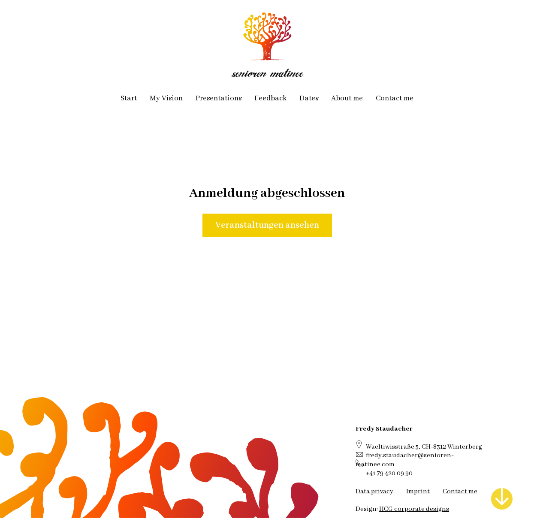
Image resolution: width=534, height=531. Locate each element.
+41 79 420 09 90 (389, 473)
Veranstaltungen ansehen (267, 225)
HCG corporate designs (414, 509)
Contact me (460, 491)
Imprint (418, 491)
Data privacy (374, 491)
